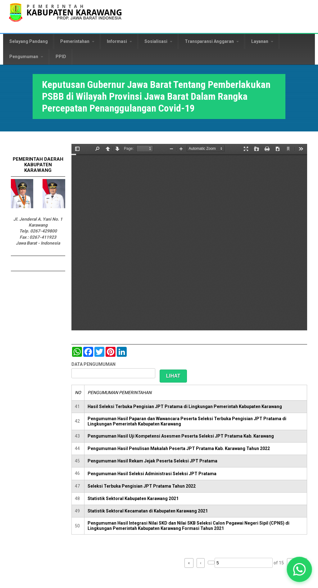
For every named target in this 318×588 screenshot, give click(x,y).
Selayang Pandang (28, 41)
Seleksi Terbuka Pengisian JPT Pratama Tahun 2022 (142, 486)
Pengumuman (26, 56)
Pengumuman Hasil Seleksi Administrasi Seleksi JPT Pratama (152, 473)
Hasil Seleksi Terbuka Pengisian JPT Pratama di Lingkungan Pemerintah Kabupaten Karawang (185, 406)
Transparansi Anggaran (212, 41)
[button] (299, 569)
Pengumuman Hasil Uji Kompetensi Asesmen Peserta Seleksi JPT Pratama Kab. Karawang (181, 436)
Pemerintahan (77, 41)
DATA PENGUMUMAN (93, 364)
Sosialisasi (158, 41)
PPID (61, 56)
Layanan (262, 41)
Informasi (119, 41)
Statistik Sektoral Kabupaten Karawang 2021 (133, 498)
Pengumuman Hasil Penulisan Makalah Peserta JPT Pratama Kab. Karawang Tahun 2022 (179, 448)
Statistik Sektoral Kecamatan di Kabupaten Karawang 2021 (148, 510)
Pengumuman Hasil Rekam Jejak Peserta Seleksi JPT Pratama (152, 460)
